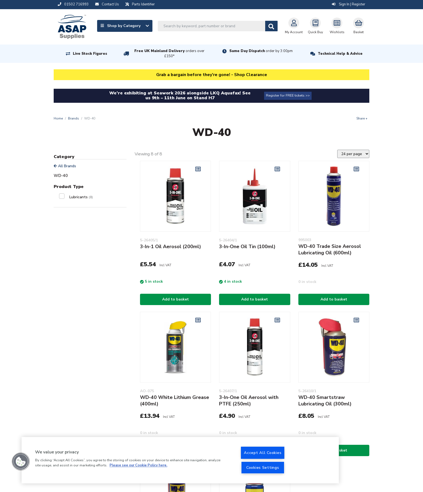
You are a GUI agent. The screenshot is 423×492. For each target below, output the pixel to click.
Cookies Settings (262, 467)
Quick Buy (315, 26)
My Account (294, 26)
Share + (361, 118)
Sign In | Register (348, 4)
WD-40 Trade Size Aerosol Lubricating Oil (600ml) (329, 249)
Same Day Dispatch (261, 51)
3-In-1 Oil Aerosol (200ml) (170, 246)
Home (58, 118)
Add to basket (175, 299)
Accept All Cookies (262, 452)
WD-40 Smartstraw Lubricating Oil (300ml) (325, 400)
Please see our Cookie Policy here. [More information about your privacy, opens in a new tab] (138, 465)
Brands (73, 118)
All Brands (65, 166)
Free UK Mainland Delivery (169, 54)
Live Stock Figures (90, 53)
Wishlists (337, 26)
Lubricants (81, 197)
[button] (20, 461)
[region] (180, 460)
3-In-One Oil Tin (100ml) (247, 246)
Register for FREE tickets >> (288, 95)
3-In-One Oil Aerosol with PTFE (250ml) (248, 400)
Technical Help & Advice (340, 53)
